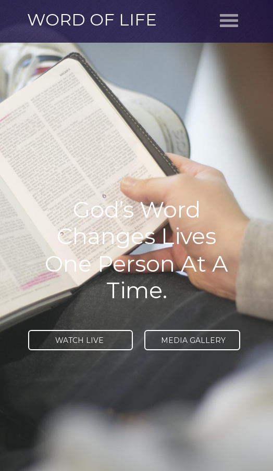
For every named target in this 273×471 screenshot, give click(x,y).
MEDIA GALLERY (192, 340)
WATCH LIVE (80, 340)
